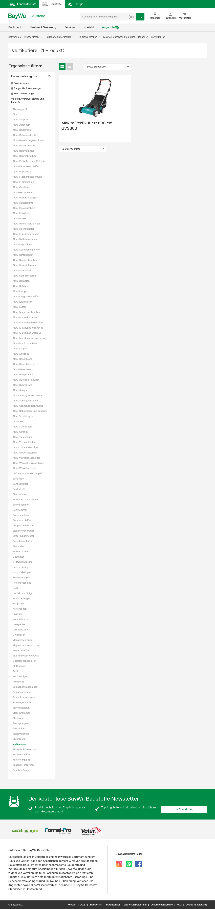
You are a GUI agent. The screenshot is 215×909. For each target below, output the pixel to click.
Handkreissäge (21, 567)
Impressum (96, 904)
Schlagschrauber (22, 692)
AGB (82, 904)
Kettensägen (20, 608)
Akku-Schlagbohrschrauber (28, 395)
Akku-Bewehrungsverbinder (28, 140)
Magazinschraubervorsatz (27, 645)
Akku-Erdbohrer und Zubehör (29, 161)
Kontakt (89, 27)
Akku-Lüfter (19, 306)
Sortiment (14, 27)
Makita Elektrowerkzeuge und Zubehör (27, 100)
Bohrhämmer (20, 509)
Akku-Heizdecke (22, 213)
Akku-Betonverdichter (25, 135)
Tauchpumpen (21, 723)
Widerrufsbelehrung (135, 904)
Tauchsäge (19, 728)
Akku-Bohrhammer (23, 150)
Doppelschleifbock (23, 525)
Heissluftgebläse (22, 582)
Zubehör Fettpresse (24, 764)
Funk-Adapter (20, 551)
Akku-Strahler (20, 431)
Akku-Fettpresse (22, 171)
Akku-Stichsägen (22, 426)
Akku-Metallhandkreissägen (28, 322)
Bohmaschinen (21, 504)
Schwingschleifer (22, 702)
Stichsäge (18, 718)
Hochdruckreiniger (23, 593)
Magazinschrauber (23, 640)
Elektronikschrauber (24, 530)
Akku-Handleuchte (23, 202)
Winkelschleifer (21, 754)
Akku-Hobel (19, 218)
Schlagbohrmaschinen (25, 686)
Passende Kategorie (24, 76)
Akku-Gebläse (21, 187)
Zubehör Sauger (21, 770)
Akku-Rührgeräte (22, 385)
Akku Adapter (20, 119)
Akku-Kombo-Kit (22, 270)
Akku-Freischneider (24, 182)
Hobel (16, 587)
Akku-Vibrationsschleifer (26, 457)
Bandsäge (18, 478)
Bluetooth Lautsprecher (26, 499)
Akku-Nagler (20, 348)
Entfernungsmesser (23, 535)
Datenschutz (113, 904)
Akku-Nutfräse (21, 353)
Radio (16, 671)
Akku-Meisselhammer (25, 317)
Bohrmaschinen (21, 515)
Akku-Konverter (21, 280)
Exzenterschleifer (22, 541)
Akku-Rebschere (22, 369)
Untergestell (19, 738)
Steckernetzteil (21, 707)
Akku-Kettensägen (23, 254)
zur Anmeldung (183, 809)
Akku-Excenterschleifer (26, 166)
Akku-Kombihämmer (24, 265)
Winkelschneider (22, 759)
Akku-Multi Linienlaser (25, 343)
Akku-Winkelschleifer (25, 468)
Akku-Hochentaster (23, 228)
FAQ (179, 904)
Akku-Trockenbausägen (26, 447)
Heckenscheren (21, 577)
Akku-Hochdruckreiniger (26, 223)
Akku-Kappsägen (22, 244)
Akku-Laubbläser (22, 301)
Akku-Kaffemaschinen (25, 239)
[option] (24, 830)
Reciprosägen (20, 676)
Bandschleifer (20, 483)
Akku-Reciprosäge (23, 374)
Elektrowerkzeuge (22, 93)
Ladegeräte (19, 624)
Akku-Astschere (22, 124)
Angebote (108, 27)
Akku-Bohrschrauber (24, 155)
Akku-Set (18, 421)
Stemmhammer (21, 712)
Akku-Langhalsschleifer (26, 296)
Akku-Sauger (20, 390)
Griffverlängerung (22, 561)
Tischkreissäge (21, 733)
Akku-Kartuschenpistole (26, 249)
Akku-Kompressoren (24, 275)
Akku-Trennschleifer (24, 442)
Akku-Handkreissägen (25, 197)
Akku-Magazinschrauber (26, 312)
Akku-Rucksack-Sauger (26, 379)
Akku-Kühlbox (20, 286)
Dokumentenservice (161, 904)
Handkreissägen (22, 572)
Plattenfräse (19, 666)
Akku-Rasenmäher (23, 358)
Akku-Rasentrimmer (24, 364)
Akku (15, 114)
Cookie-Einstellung (196, 904)
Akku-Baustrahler (22, 129)
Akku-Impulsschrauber (25, 234)
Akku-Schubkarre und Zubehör (30, 411)
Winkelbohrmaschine (24, 749)
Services (69, 27)
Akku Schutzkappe (23, 416)
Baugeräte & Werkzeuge (26, 88)
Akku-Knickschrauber (25, 260)
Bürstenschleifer (22, 520)
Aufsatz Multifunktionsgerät (28, 473)
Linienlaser (19, 634)
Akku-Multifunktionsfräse (27, 332)
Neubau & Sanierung (43, 27)
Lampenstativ (20, 629)
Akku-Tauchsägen (22, 437)
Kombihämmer (21, 619)
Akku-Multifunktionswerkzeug (29, 338)
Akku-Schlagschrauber (25, 400)
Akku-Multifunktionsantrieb (28, 327)
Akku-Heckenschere (24, 208)
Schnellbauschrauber (24, 697)
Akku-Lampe (20, 291)
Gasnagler (18, 556)
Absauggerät (20, 109)
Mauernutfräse (21, 650)
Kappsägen (19, 603)
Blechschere (20, 494)
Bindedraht (19, 489)
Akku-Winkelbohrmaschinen (28, 463)
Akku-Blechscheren (24, 145)
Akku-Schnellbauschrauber (28, 405)
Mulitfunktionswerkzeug (26, 655)
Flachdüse (18, 546)
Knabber (17, 614)
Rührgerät (18, 681)
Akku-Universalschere (25, 452)
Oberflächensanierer (24, 660)
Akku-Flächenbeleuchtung (27, 176)
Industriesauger (21, 598)
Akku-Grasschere (22, 192)
